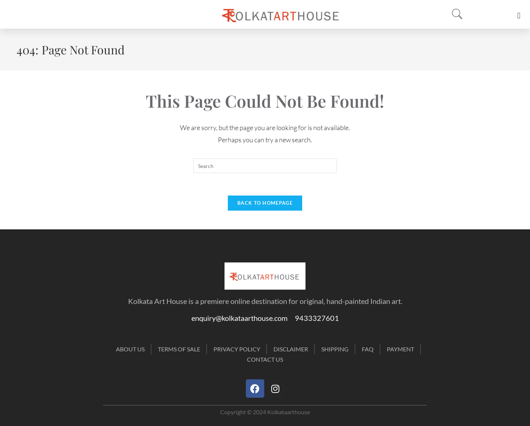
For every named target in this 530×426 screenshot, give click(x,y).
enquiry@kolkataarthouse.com (243, 318)
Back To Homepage (265, 203)
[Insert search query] (265, 165)
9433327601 (317, 318)
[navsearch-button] (455, 14)
